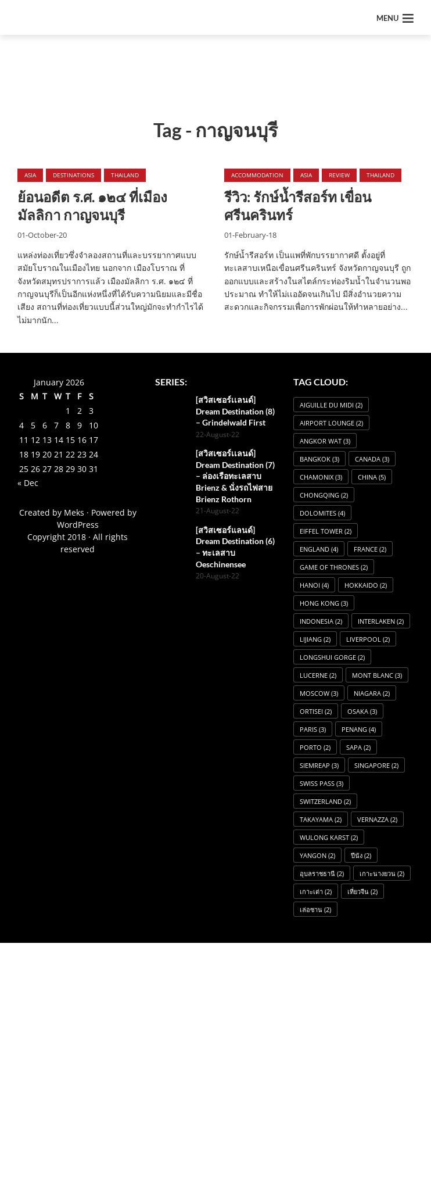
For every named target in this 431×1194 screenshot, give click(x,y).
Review (339, 175)
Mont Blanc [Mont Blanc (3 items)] (377, 675)
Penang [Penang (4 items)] (359, 729)
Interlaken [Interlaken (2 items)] (381, 621)
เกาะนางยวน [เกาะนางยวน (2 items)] (382, 873)
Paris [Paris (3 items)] (313, 729)
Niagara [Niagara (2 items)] (372, 693)
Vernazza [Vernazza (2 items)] (377, 819)
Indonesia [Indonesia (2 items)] (321, 621)
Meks (74, 512)
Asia (30, 175)
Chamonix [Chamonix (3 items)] (321, 477)
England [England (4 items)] (319, 549)
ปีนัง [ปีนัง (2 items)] (361, 855)
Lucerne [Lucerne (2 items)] (318, 675)
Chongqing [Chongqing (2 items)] (324, 495)
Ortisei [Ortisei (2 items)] (316, 711)
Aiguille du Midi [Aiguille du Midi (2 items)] (331, 405)
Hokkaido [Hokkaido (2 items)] (365, 585)
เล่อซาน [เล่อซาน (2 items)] (315, 909)
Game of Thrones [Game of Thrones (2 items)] (334, 567)
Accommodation (257, 175)
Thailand (125, 175)
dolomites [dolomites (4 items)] (322, 513)
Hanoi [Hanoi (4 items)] (314, 585)
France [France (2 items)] (370, 549)
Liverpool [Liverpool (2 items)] (368, 639)
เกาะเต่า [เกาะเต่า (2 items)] (316, 891)
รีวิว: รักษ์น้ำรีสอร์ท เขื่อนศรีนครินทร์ (297, 205)
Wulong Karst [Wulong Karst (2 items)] (329, 837)
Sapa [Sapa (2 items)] (358, 747)
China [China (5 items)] (372, 477)
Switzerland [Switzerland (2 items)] (325, 801)
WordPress (78, 524)
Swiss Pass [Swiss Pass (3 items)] (321, 783)
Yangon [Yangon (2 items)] (317, 855)
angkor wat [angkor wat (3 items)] (325, 441)
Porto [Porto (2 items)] (315, 747)
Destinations (73, 175)
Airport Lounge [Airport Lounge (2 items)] (331, 423)
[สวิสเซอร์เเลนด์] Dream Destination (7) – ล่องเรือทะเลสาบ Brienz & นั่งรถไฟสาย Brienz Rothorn (235, 475)
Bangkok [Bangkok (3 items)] (319, 459)
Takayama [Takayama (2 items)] (321, 819)
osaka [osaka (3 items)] (362, 711)
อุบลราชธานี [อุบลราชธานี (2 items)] (322, 873)
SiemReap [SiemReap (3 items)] (319, 765)
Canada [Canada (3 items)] (372, 459)
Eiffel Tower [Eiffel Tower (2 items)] (325, 531)
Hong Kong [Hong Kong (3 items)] (324, 603)
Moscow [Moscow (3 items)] (319, 693)
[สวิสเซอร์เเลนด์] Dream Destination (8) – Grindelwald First (235, 411)
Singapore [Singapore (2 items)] (376, 765)
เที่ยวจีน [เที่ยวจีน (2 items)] (362, 891)
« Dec (27, 482)
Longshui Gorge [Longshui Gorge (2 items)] (332, 657)
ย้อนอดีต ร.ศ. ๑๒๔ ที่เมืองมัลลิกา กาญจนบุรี (92, 205)
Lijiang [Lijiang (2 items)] (315, 639)
